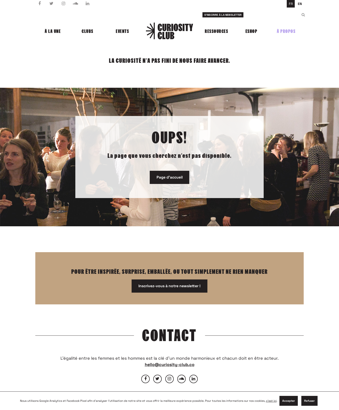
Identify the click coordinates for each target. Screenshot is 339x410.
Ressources (216, 31)
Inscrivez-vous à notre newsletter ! (169, 285)
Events (122, 31)
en (300, 4)
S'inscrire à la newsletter (223, 14)
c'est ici (271, 401)
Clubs (87, 31)
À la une (53, 31)
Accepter (288, 401)
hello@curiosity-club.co (169, 364)
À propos (286, 31)
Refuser (309, 401)
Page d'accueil (170, 177)
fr (291, 4)
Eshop (252, 31)
